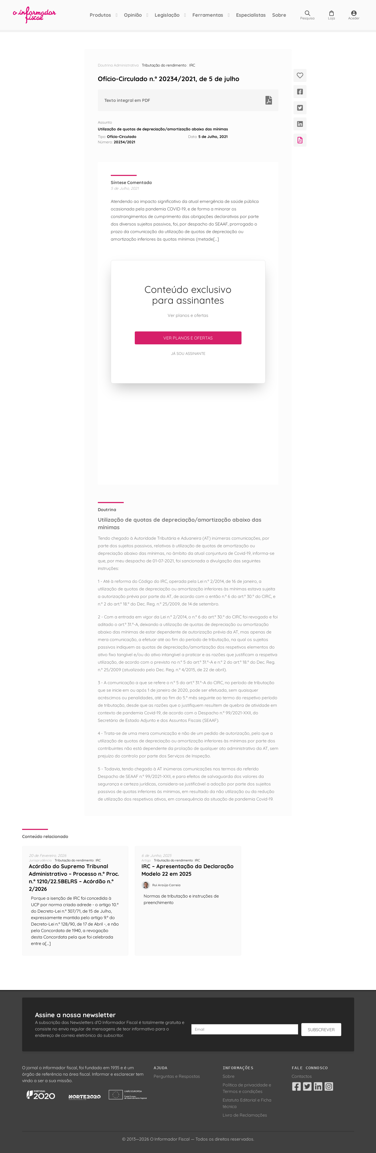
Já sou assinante (188, 353)
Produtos (100, 15)
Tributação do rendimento (164, 65)
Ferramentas (207, 15)
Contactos (302, 1076)
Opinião (133, 15)
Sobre (279, 15)
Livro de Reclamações (245, 1115)
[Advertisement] (188, 434)
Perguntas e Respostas (177, 1076)
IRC (192, 65)
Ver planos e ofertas (188, 338)
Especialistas (251, 15)
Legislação (167, 15)
